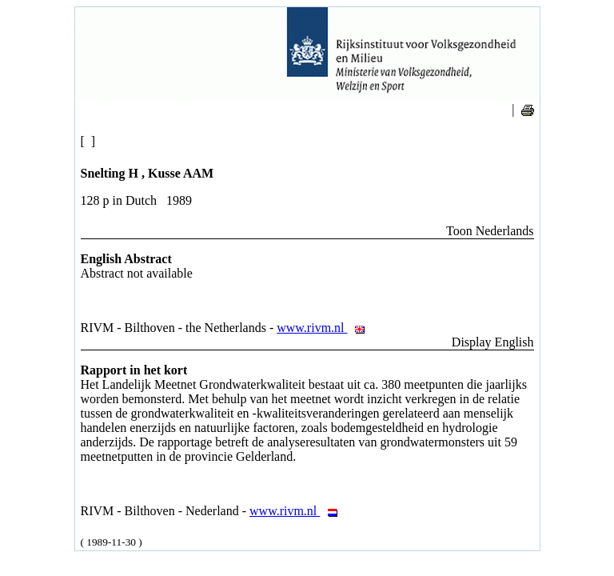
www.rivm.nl (325, 327)
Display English (493, 342)
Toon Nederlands (490, 231)
